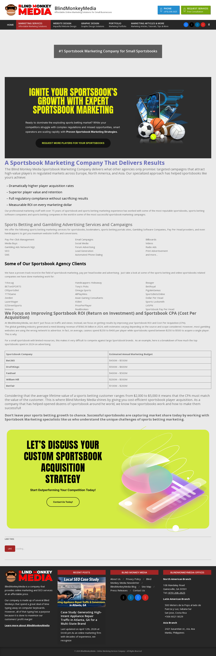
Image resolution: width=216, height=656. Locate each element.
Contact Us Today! (63, 502)
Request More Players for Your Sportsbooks (73, 143)
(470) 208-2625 (176, 592)
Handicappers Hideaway (88, 282)
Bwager (150, 282)
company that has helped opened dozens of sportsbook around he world (59, 404)
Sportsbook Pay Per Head (160, 309)
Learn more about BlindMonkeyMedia (27, 625)
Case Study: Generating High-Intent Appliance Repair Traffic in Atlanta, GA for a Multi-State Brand (81, 617)
